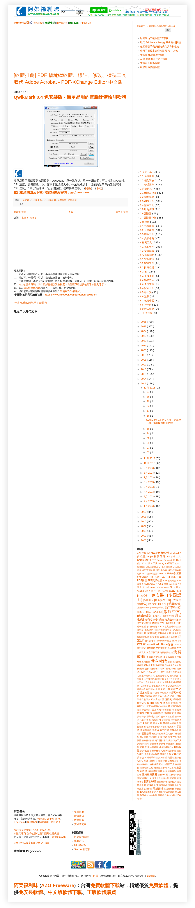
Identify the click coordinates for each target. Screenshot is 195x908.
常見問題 (38, 22)
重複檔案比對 (149, 774)
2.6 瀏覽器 (146, 213)
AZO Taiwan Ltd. (42, 830)
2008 (144, 531)
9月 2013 (149, 468)
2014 (144, 379)
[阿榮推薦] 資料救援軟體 (159, 633)
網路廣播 (154, 744)
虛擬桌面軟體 (152, 754)
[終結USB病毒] (154, 612)
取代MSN (154, 669)
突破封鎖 (162, 737)
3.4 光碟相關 (147, 238)
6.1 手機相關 (147, 275)
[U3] (179, 591)
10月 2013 (150, 463)
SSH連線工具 (151, 584)
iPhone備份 (166, 644)
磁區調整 (156, 733)
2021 (144, 345)
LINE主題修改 (152, 567)
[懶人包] (162, 604)
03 (148, 452)
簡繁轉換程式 (161, 740)
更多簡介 (55, 822)
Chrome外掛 (144, 560)
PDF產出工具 (173, 577)
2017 (144, 364)
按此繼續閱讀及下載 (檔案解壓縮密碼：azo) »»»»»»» (52, 192)
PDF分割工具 (174, 573)
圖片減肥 (174, 675)
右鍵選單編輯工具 (146, 675)
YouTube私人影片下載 (149, 591)
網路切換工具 (174, 740)
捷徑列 (168, 699)
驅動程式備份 (164, 795)
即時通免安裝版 (172, 665)
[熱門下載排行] (173, 607)
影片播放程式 (170, 689)
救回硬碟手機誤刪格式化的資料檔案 (159, 46)
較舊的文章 (122, 212)
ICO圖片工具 (150, 563)
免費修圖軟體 (166, 652)
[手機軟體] (174, 603)
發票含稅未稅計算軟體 (156, 727)
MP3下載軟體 (148, 570)
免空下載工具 (152, 652)
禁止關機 (144, 737)
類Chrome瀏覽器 (149, 792)
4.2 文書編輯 (147, 251)
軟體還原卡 (159, 768)
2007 (144, 535)
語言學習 (153, 761)
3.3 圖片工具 (147, 234)
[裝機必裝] (157, 616)
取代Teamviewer (168, 669)
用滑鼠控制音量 (171, 723)
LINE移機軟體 (165, 567)
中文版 (55, 892)
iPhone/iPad (151, 644)
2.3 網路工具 (147, 201)
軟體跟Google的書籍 (48, 818)
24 (148, 406)
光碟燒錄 (171, 648)
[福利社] (141, 612)
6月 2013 (149, 482)
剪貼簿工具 (149, 665)
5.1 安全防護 (147, 259)
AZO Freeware (57, 885)
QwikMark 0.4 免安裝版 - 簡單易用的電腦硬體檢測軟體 (70, 97)
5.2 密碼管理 (147, 263)
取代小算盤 (159, 672)
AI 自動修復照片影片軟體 (154, 59)
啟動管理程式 (162, 675)
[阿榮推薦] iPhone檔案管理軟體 (162, 626)
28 (148, 396)
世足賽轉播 (161, 648)
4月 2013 (149, 492)
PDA (163, 573)
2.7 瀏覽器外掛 (148, 217)
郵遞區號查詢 (169, 771)
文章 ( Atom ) (29, 217)
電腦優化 (151, 785)
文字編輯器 (154, 706)
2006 (144, 540)
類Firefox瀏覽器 (166, 792)
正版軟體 (96, 892)
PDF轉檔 (142, 580)
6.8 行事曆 (146, 304)
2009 (144, 526)
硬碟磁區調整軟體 (150, 67)
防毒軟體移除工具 (160, 778)
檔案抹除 (166, 710)
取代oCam (148, 672)
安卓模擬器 (145, 686)
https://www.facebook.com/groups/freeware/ (70, 294)
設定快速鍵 (142, 761)
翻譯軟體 (144, 750)
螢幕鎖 (140, 757)
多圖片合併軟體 (172, 679)
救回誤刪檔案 (170, 703)
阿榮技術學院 (81, 837)
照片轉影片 (176, 720)
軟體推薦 (79, 811)
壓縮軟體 (159, 679)
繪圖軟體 (154, 747)
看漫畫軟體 (148, 730)
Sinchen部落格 (82, 849)
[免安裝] (26, 200)
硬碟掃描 (174, 730)
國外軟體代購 (51, 833)
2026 (144, 322)
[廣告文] (152, 604)
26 (148, 401)
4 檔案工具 (146, 242)
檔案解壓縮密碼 (32, 288)
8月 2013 (149, 472)
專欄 (160, 689)
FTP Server (157, 560)
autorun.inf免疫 (164, 641)
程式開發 (153, 737)
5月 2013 (149, 487)
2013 (144, 383)
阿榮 (88, 188)
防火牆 (173, 778)
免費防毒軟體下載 (172, 657)
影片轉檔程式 (144, 696)
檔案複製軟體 (159, 713)
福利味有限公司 (22, 830)
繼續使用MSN (166, 747)
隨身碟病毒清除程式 (166, 782)
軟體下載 (72, 892)
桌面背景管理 (144, 710)
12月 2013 (150, 387)
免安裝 (26, 892)
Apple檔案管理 (156, 556)
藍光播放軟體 (169, 750)
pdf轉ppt (151, 648)
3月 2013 (149, 496)
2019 (144, 355)
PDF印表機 (143, 577)
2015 (144, 374)
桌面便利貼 (176, 706)
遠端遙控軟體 (155, 771)
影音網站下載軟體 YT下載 (154, 38)
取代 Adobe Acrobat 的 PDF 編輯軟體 (160, 42)
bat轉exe (176, 640)
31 (148, 392)
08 (148, 443)
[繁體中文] (171, 611)
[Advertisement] (71, 46)
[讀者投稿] (168, 616)
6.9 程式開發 (147, 309)
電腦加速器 (161, 785)
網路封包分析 (143, 744)
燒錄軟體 (157, 723)
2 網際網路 (146, 188)
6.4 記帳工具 (147, 288)
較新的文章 (20, 212)
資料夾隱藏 (155, 764)
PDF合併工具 (157, 577)
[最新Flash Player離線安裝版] (150, 607)
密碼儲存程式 (172, 686)
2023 (144, 336)
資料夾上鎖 (173, 761)
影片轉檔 (176, 692)
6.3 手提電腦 (147, 284)
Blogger (151, 875)
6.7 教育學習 (147, 300)
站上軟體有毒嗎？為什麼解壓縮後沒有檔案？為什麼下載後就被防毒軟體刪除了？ (62, 284)
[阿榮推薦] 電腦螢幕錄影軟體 (163, 637)
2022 (144, 341)
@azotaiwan (59, 837)
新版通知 (79, 816)
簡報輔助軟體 (148, 740)
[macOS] (143, 595)
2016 (144, 369)
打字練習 (148, 699)
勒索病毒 (160, 665)
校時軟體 (165, 706)
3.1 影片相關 (147, 226)
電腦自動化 (168, 788)
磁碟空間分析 (167, 733)
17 (148, 411)
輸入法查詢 (170, 768)
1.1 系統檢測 (50, 200)
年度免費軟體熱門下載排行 (30, 302)
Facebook (19, 822)
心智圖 (170, 696)
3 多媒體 (145, 222)
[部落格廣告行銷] (168, 619)
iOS (139, 644)
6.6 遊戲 (145, 296)
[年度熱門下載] (162, 600)
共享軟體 (159, 661)
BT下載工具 (174, 556)
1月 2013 (149, 506)
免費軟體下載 (105, 885)
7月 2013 (149, 477)
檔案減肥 (176, 710)
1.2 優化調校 (147, 180)
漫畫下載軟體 (167, 716)
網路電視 (144, 747)
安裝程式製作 (158, 686)
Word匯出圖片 (172, 587)
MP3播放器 (161, 570)
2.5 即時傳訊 (147, 209)
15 (148, 428)
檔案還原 (171, 713)
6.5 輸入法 (146, 292)
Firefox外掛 (170, 560)
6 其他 (144, 271)
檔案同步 (156, 709)
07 (148, 447)
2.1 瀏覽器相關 (148, 193)
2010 (144, 521)
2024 (144, 331)
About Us (86, 22)
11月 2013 (150, 458)
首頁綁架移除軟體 (148, 795)
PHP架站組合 (169, 580)
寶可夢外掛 (151, 689)
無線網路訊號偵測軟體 (159, 720)
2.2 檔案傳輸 (147, 197)
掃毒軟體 (177, 699)
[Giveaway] (169, 590)
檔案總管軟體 (144, 713)
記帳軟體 (162, 757)
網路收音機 (164, 744)
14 (148, 433)
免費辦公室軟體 (154, 657)
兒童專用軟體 (143, 662)
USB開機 (163, 583)
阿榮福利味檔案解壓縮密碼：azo (31, 843)
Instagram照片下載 (167, 563)
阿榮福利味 (26, 885)
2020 (144, 350)
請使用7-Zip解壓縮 (70, 291)
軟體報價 (79, 820)
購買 (111, 892)
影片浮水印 (165, 692)
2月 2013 (149, 501)
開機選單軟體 (175, 775)
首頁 (70, 212)
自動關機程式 (156, 750)
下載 (99, 188)
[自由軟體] (144, 615)
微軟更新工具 (160, 696)
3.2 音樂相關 (147, 230)
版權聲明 (44, 822)
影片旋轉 (154, 692)
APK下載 (141, 553)
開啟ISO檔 (163, 774)
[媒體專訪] (148, 600)
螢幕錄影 (176, 754)
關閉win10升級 (144, 778)
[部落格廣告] (151, 619)
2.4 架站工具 (147, 205)
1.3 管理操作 (147, 184)
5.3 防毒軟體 (147, 267)
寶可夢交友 (80, 824)
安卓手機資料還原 (153, 682)
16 (148, 415)
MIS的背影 (80, 845)
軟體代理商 (20, 833)
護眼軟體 (162, 761)
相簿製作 (171, 726)
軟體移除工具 (146, 768)
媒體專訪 (32, 822)
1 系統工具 (36, 200)
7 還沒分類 (146, 313)
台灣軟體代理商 (35, 833)
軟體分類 (62, 22)
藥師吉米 (79, 841)
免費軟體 (62, 200)
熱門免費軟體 (144, 723)
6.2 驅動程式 (147, 280)
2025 (144, 326)
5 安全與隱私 (147, 255)
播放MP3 (141, 703)
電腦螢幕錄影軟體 (150, 63)
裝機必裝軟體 (151, 757)
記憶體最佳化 (174, 757)
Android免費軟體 (158, 553)
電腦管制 (158, 788)
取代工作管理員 (173, 672)
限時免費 (150, 781)
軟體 (38, 892)
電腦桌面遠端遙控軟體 (152, 55)
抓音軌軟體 (158, 699)
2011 (144, 517)
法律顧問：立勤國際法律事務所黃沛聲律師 (156, 26)
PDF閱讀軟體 (155, 580)
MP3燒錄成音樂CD (151, 573)
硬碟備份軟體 (161, 730)
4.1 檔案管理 (147, 246)
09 (148, 438)
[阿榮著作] (150, 640)
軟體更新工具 (168, 764)
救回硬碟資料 (154, 703)
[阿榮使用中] (158, 623)
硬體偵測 (72, 200)
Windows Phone (154, 587)
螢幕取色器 (165, 754)
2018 (144, 359)
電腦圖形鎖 (173, 785)
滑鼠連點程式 (153, 716)
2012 (144, 512)
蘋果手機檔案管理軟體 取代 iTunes (159, 50)
